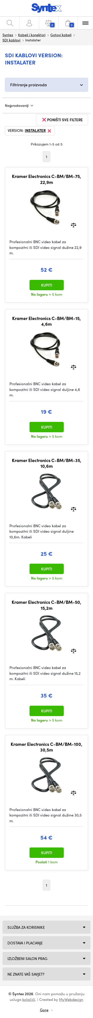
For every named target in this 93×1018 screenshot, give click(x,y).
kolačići (28, 999)
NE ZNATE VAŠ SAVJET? (25, 974)
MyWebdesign (71, 999)
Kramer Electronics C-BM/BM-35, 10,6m (46, 463)
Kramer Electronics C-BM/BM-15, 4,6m (46, 321)
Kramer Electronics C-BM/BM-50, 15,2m (46, 605)
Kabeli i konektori (31, 34)
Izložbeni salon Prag (27, 958)
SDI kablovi (11, 39)
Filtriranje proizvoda (28, 84)
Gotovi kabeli (60, 34)
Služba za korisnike (26, 927)
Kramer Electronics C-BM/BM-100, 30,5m (46, 747)
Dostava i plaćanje (25, 943)
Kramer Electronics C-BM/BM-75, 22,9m (46, 179)
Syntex (7, 34)
